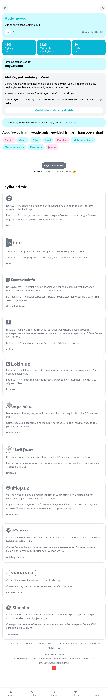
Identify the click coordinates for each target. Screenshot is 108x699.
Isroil (48, 140)
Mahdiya (62, 140)
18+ (54, 667)
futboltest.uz (54, 647)
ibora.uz (12, 643)
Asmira (9, 140)
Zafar (35, 140)
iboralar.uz (73, 643)
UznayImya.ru (69, 93)
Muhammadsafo (83, 140)
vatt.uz (63, 643)
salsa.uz (21, 643)
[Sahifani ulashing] (103, 8)
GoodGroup (55, 662)
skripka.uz (31, 643)
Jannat (52, 147)
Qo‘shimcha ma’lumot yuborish (54, 110)
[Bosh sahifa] (5, 8)
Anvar (22, 140)
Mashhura (36, 147)
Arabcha (89, 32)
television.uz (53, 643)
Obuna (42, 662)
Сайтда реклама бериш (54, 654)
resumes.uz (85, 643)
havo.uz (96, 643)
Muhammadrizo (14, 147)
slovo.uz (42, 643)
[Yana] (97, 693)
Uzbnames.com (70, 99)
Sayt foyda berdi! (54, 165)
